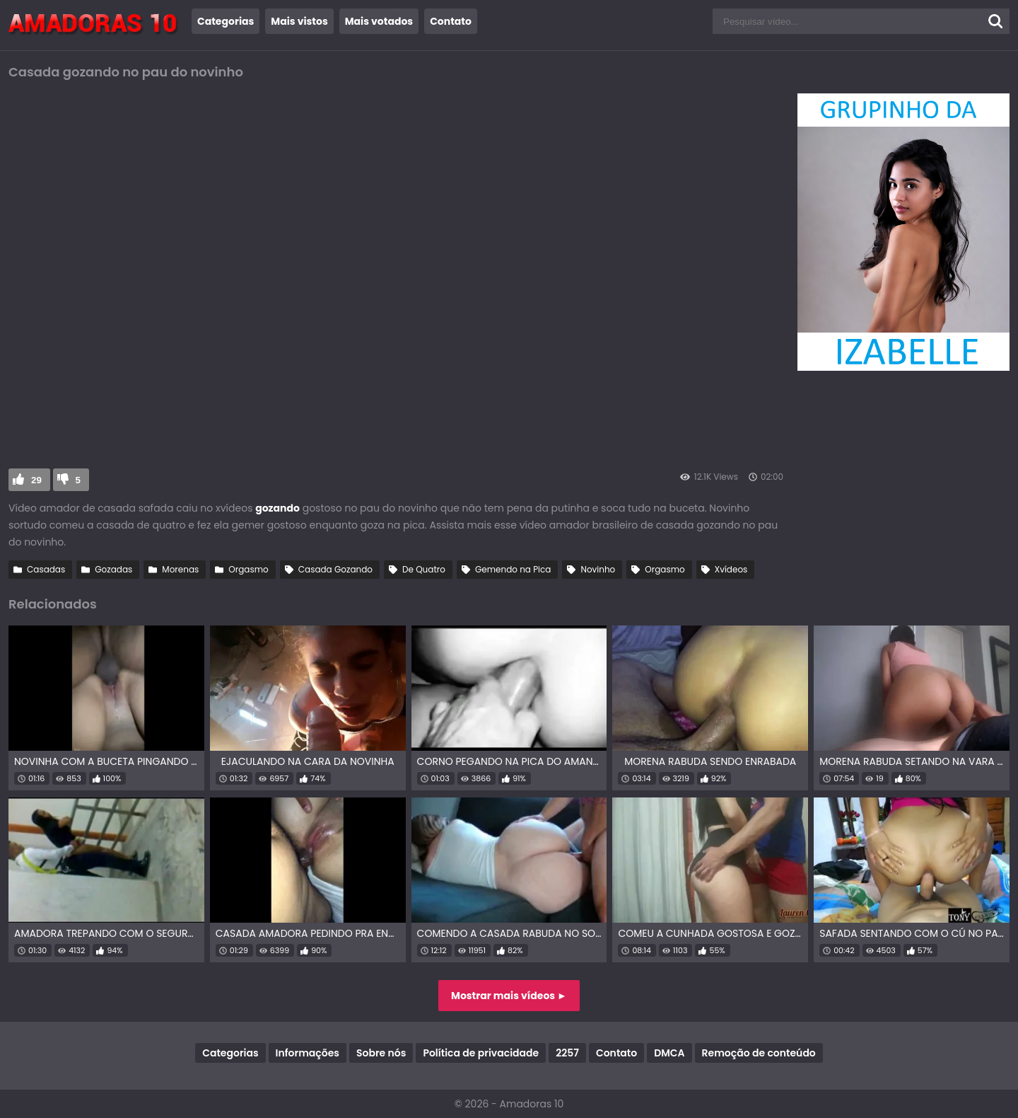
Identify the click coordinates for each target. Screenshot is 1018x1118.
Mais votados (379, 21)
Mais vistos (299, 21)
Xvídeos (731, 569)
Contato (451, 21)
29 (36, 480)
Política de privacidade (481, 1053)
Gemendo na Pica (513, 569)
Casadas (46, 569)
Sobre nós (381, 1053)
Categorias (225, 21)
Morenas (180, 569)
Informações (307, 1053)
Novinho (597, 569)
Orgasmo (248, 569)
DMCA (669, 1053)
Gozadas (113, 569)
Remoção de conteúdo (759, 1053)
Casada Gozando (335, 569)
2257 (567, 1053)
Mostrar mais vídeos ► (509, 996)
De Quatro (423, 569)
